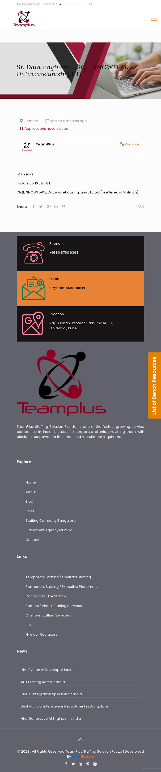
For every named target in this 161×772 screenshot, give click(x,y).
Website (132, 144)
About (31, 491)
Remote (31, 120)
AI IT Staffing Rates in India (43, 681)
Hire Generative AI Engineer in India (51, 718)
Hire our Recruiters (41, 634)
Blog (29, 501)
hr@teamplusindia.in (40, 4)
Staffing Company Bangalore (51, 520)
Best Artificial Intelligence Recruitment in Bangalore (64, 706)
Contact (32, 539)
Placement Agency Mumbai (49, 530)
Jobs (30, 511)
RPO (29, 624)
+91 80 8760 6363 (77, 4)
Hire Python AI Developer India (47, 669)
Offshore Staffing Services (48, 615)
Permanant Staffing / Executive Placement (62, 586)
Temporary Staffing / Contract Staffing (58, 577)
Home (31, 482)
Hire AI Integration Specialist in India (51, 694)
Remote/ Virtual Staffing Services (54, 605)
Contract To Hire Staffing (46, 596)
